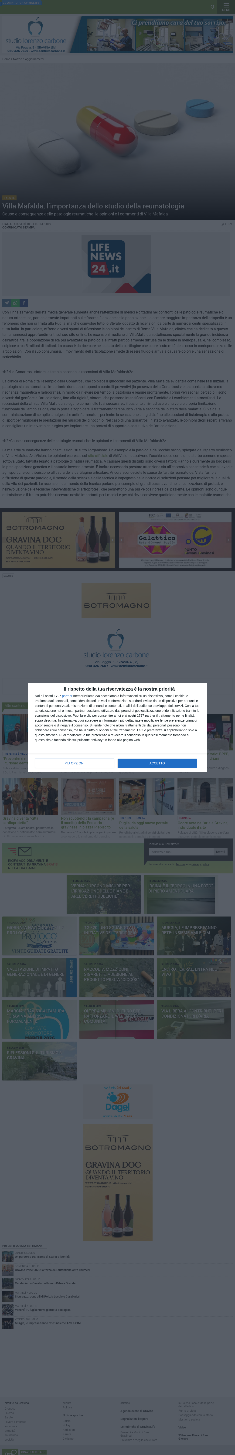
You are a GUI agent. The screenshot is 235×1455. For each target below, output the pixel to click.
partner (67, 696)
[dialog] (117, 727)
